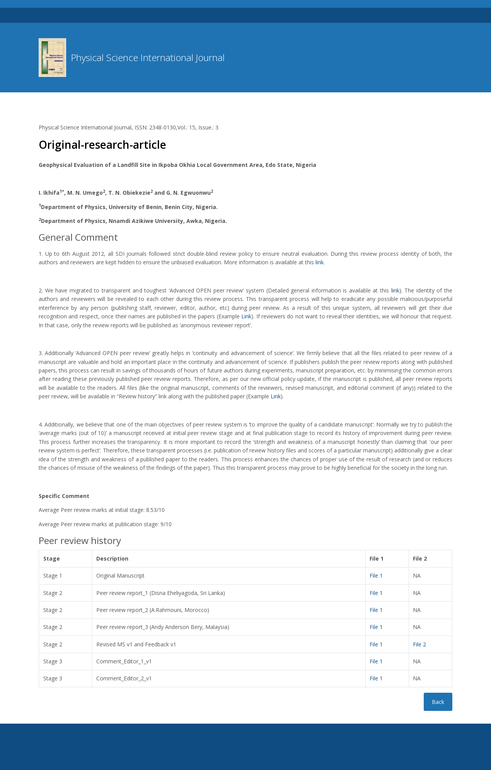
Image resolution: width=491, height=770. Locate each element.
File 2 (419, 644)
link (319, 262)
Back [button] (438, 701)
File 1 (376, 575)
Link (246, 316)
